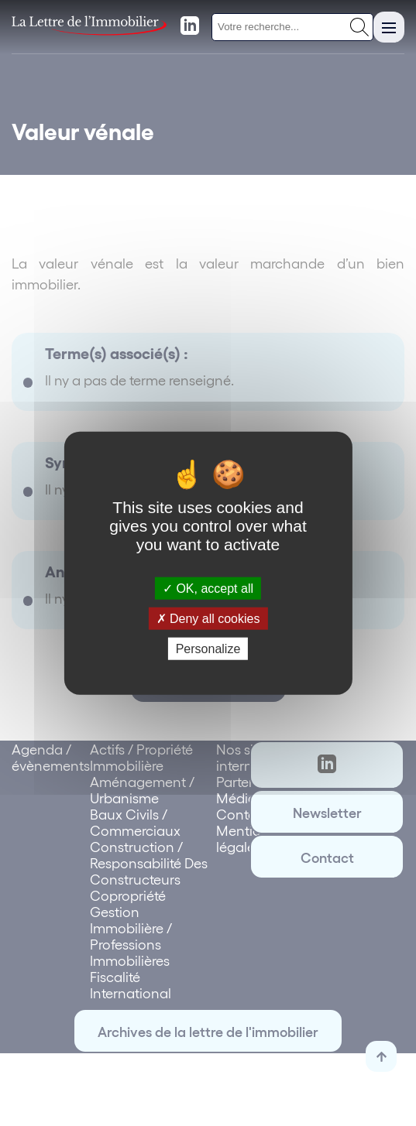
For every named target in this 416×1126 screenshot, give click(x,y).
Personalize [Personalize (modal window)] (208, 648)
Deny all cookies (208, 618)
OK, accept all (208, 587)
